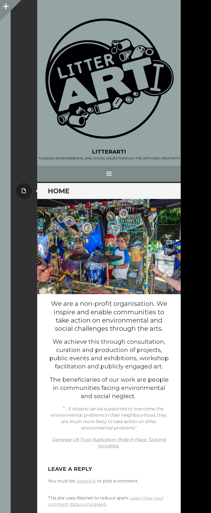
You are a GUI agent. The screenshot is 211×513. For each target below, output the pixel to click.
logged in (86, 481)
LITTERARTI (109, 152)
